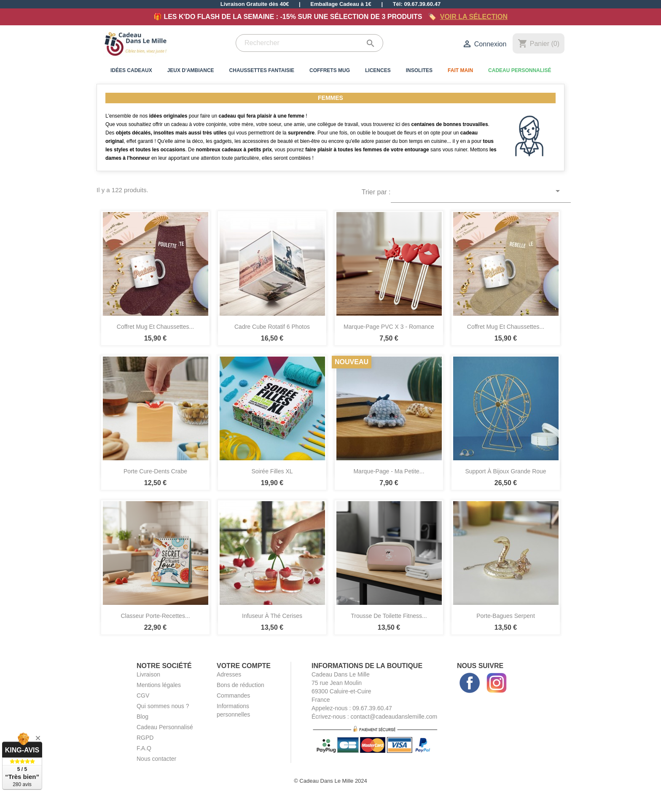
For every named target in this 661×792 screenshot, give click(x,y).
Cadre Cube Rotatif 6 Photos (272, 326)
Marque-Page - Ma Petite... (388, 471)
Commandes (233, 695)
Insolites (419, 70)
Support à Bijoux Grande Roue (505, 471)
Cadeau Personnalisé (519, 70)
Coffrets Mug (329, 70)
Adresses (229, 674)
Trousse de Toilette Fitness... (389, 615)
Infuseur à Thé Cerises (272, 615)
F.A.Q (144, 748)
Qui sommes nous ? (163, 706)
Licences (378, 70)
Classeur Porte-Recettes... (155, 615)
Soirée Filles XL (272, 471)
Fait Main (460, 70)
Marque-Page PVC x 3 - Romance (389, 326)
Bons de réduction (240, 685)
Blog (142, 716)
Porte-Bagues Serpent (505, 615)
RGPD (145, 737)
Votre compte (244, 665)
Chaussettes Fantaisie (261, 70)
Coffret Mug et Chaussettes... (155, 326)
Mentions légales (159, 685)
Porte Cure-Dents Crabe (155, 471)
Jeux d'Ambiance (190, 70)
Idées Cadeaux (131, 70)
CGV (143, 695)
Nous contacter (156, 758)
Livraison (148, 674)
